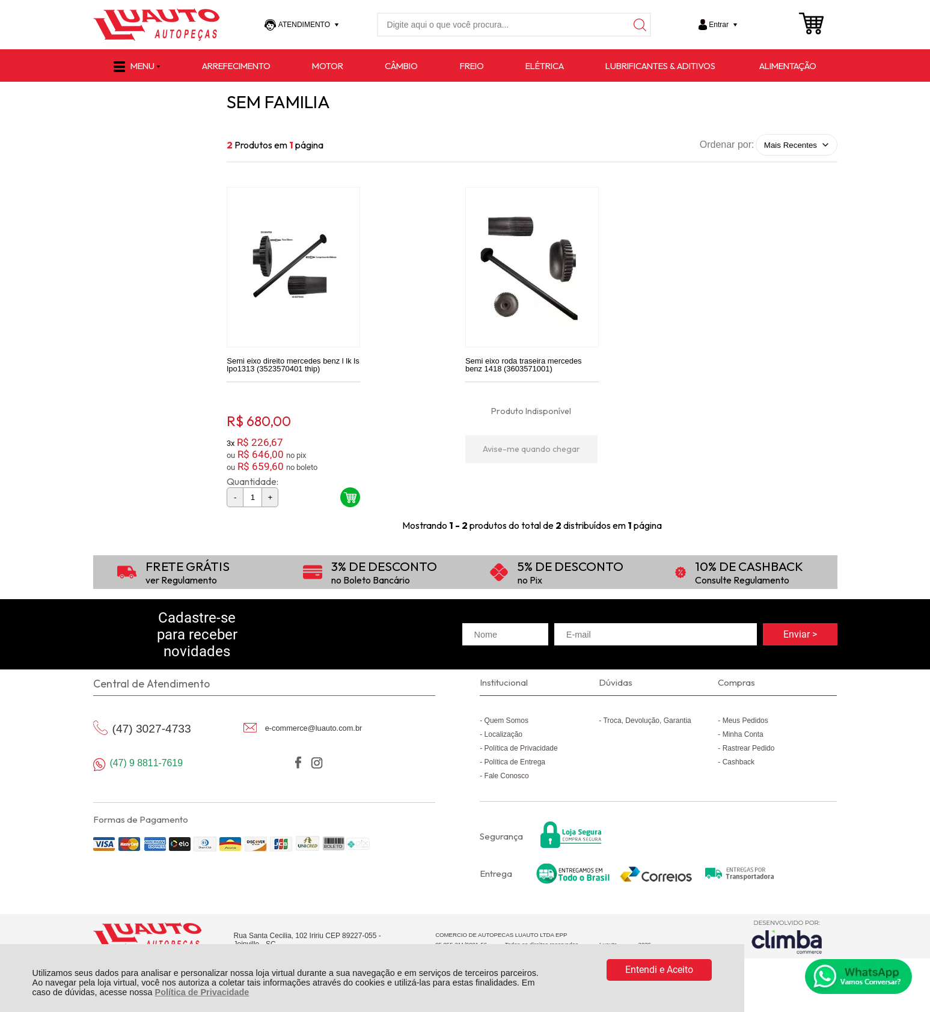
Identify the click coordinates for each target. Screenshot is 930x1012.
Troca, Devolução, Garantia (647, 726)
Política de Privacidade (202, 992)
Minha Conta (743, 740)
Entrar (719, 24)
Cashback (738, 767)
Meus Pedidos (745, 726)
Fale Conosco (507, 781)
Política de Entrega (515, 767)
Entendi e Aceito (659, 969)
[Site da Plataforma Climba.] (786, 942)
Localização (503, 740)
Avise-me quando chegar (531, 453)
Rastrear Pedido (749, 753)
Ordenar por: (727, 144)
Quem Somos (506, 726)
